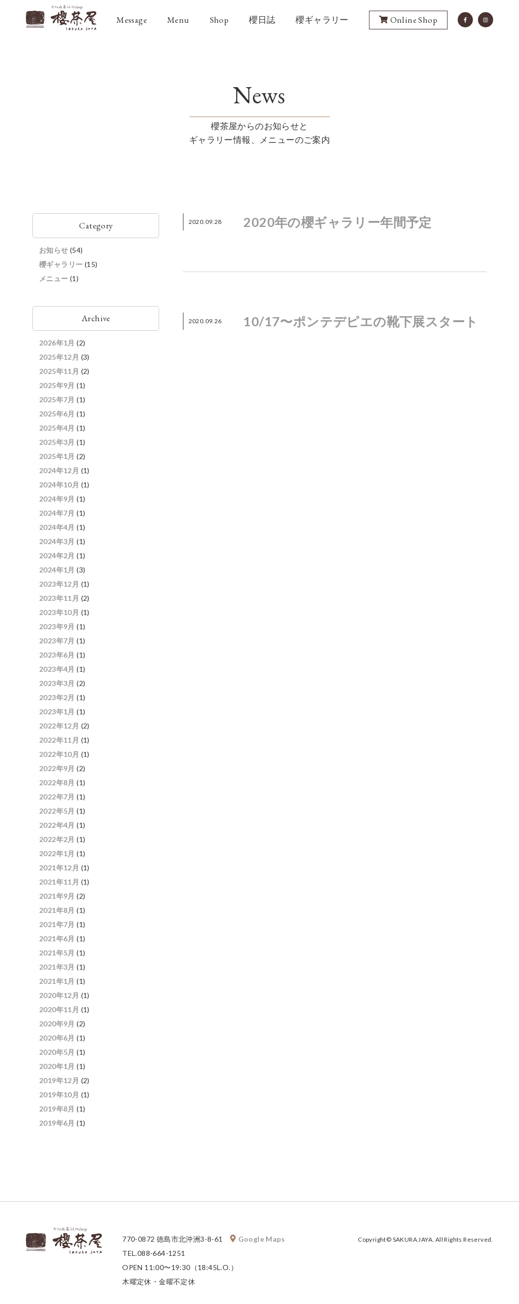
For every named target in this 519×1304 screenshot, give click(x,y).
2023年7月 (57, 640)
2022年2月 (57, 839)
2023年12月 (59, 584)
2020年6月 (57, 1037)
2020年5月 (57, 1052)
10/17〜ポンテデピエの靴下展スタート (360, 321)
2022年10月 (59, 754)
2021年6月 (57, 938)
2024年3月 (57, 541)
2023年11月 (59, 598)
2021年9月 (57, 896)
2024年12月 (59, 470)
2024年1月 (57, 569)
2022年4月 (57, 825)
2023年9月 (57, 626)
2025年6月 (57, 413)
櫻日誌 (262, 19)
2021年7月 (57, 924)
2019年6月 (57, 1123)
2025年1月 (57, 456)
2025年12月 (59, 357)
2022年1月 (57, 853)
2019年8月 (57, 1108)
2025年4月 (57, 428)
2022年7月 (57, 796)
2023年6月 (57, 654)
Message (132, 19)
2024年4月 (57, 527)
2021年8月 (57, 910)
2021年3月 (57, 967)
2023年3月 (57, 683)
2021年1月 (57, 981)
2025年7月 (57, 399)
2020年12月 (59, 995)
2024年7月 (57, 513)
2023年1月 (57, 711)
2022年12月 (59, 725)
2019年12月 (59, 1080)
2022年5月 (57, 811)
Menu (178, 19)
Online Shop (408, 20)
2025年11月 (59, 371)
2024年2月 (57, 555)
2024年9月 (57, 498)
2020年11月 (59, 1009)
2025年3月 (57, 442)
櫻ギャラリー (321, 19)
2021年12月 (59, 867)
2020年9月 (57, 1023)
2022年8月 (57, 782)
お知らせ (53, 250)
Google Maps (257, 1239)
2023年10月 (59, 612)
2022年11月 (59, 740)
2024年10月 (59, 484)
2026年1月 (57, 342)
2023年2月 (57, 697)
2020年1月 (57, 1066)
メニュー (53, 278)
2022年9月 (57, 768)
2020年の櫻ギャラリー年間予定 (337, 221)
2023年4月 (57, 669)
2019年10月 (59, 1094)
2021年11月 (59, 881)
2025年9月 (57, 385)
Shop (219, 19)
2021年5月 (57, 952)
